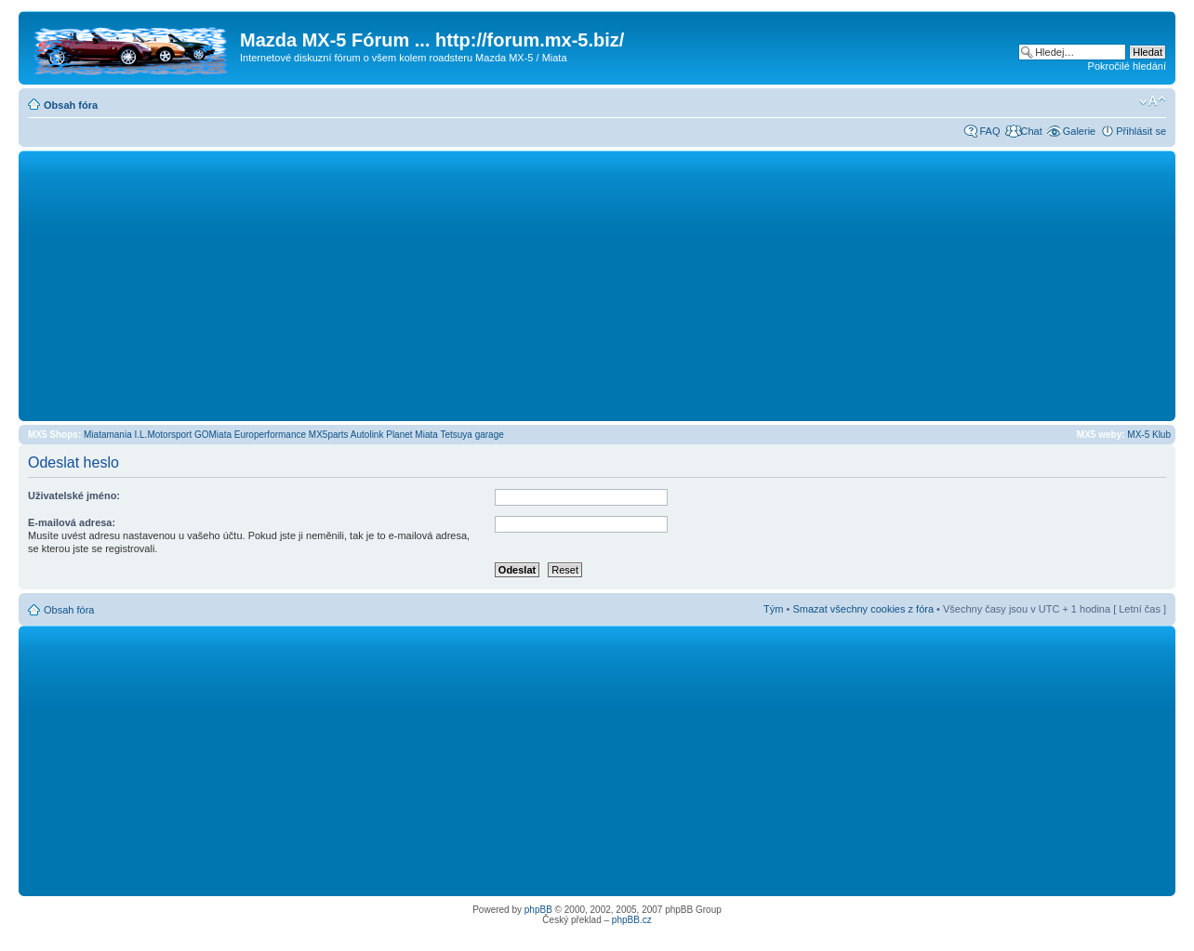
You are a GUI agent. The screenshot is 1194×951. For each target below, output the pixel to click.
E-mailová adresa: (71, 522)
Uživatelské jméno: (74, 495)
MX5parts (329, 434)
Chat (1030, 131)
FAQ (989, 131)
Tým (773, 608)
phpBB (538, 910)
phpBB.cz (632, 920)
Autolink (367, 434)
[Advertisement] (597, 285)
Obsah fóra (71, 105)
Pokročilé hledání (1127, 66)
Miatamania (108, 434)
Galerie (1079, 131)
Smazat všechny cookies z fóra (863, 608)
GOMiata (213, 434)
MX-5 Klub (1149, 434)
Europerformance (270, 434)
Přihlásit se (1141, 131)
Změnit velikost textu (1152, 101)
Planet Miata (412, 434)
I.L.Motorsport (163, 434)
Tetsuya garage (471, 434)
